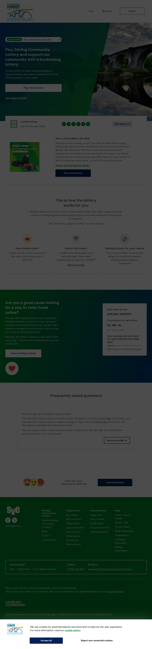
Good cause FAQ (99, 527)
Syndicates (72, 540)
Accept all (46, 640)
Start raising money (23, 353)
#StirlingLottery (13, 526)
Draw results (73, 536)
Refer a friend (73, 544)
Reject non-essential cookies (97, 640)
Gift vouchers (73, 519)
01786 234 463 (75, 569)
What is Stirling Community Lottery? (50, 524)
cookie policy (73, 630)
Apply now (96, 515)
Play (91, 11)
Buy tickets (72, 515)
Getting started (99, 531)
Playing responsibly (121, 548)
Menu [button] (107, 11)
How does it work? (16, 98)
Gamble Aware (116, 591)
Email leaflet (96, 523)
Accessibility (122, 535)
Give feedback (115, 482)
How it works (73, 531)
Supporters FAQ (75, 527)
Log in (132, 11)
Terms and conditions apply (72, 165)
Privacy (46, 535)
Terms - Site (121, 522)
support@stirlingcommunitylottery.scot (110, 569)
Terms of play (122, 526)
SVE (53, 614)
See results (122, 124)
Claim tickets (73, 523)
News (45, 531)
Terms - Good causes (122, 516)
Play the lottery (33, 88)
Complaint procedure (121, 541)
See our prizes (76, 264)
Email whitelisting (124, 531)
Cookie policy (49, 539)
